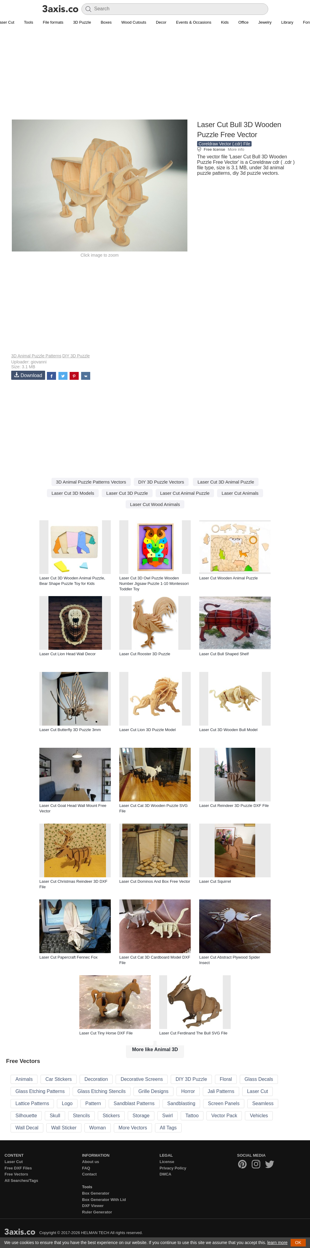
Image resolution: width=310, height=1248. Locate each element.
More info (236, 149)
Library (287, 22)
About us (90, 1161)
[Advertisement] (155, 76)
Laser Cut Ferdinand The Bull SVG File (193, 1033)
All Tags (168, 1127)
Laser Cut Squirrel (215, 881)
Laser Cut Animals (240, 493)
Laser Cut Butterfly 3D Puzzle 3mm (70, 729)
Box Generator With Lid (104, 1199)
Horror (188, 1091)
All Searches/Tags (21, 1180)
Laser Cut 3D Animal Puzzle (225, 481)
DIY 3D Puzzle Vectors (161, 481)
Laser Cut (257, 1091)
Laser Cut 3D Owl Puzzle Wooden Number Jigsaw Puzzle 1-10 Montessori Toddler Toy (154, 583)
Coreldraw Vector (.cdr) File (224, 143)
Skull (55, 1115)
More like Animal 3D (155, 1049)
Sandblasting (181, 1103)
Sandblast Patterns (134, 1103)
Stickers (111, 1115)
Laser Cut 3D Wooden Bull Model (228, 729)
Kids (225, 22)
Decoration (96, 1079)
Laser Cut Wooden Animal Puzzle (228, 578)
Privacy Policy (173, 1168)
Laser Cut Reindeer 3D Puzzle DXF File (234, 805)
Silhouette (26, 1115)
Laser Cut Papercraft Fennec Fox (68, 957)
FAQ (86, 1168)
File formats (53, 22)
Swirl (167, 1115)
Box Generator (95, 1193)
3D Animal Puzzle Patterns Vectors (91, 481)
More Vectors (133, 1127)
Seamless (262, 1103)
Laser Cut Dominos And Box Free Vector (154, 881)
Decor (161, 22)
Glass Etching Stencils (102, 1091)
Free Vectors (16, 1174)
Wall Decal (26, 1127)
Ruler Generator (97, 1212)
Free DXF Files (18, 1168)
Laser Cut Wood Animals (155, 504)
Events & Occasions (193, 22)
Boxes (106, 22)
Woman (97, 1127)
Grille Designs (153, 1091)
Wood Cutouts (133, 22)
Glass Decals (259, 1079)
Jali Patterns (221, 1091)
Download (28, 375)
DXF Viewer (93, 1205)
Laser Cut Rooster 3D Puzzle (144, 654)
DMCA (165, 1174)
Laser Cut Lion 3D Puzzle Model (147, 729)
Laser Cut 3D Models (72, 493)
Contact (89, 1174)
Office (243, 22)
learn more (277, 1242)
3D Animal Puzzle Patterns (36, 355)
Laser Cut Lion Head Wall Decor (67, 654)
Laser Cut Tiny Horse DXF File (106, 1033)
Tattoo (192, 1115)
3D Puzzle (82, 22)
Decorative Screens (141, 1079)
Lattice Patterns (32, 1103)
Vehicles (259, 1115)
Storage (141, 1115)
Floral (226, 1079)
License (167, 1161)
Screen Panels (223, 1103)
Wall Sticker (64, 1127)
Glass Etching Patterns (40, 1091)
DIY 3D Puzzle (76, 355)
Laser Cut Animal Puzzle (184, 493)
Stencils (81, 1115)
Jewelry (265, 22)
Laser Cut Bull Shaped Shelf (224, 654)
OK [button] (298, 1242)
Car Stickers (58, 1079)
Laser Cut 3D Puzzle (127, 493)
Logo (67, 1103)
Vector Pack (224, 1115)
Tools (28, 22)
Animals (24, 1079)
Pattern (93, 1103)
